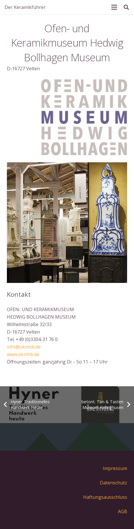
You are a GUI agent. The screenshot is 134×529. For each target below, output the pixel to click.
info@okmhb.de (24, 347)
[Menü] (114, 7)
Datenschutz (113, 482)
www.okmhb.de (23, 354)
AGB (122, 511)
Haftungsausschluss (105, 497)
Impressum (115, 468)
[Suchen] (126, 7)
